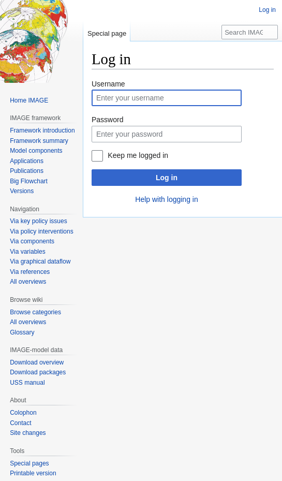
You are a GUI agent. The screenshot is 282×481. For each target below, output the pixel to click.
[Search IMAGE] (249, 32)
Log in (166, 177)
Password (107, 119)
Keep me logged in (138, 155)
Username (108, 84)
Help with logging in (166, 199)
